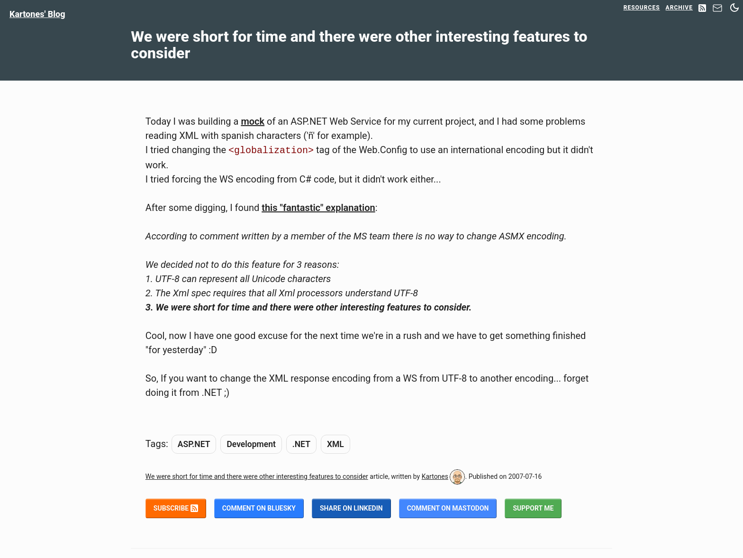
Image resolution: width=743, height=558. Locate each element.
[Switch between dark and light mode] (734, 7)
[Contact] (717, 10)
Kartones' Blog (37, 14)
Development (251, 444)
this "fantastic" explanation (318, 207)
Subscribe (176, 508)
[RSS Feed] (702, 9)
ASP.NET (194, 444)
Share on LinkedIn (351, 508)
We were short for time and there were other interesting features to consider (256, 476)
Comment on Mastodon (448, 508)
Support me (533, 508)
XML (335, 444)
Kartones (435, 476)
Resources (642, 7)
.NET (301, 444)
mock (252, 121)
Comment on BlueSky (259, 508)
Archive (679, 7)
